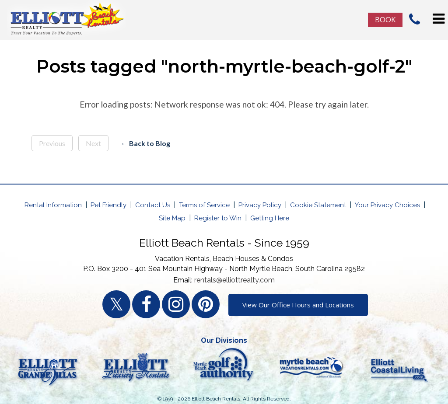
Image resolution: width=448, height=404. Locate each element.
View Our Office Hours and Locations (298, 304)
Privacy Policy (259, 205)
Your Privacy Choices (387, 205)
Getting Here (269, 218)
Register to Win (218, 218)
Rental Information (53, 205)
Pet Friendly (108, 205)
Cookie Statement (318, 205)
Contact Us (152, 205)
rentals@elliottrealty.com (234, 280)
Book (385, 19)
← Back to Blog (145, 143)
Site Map (172, 218)
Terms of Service (204, 205)
